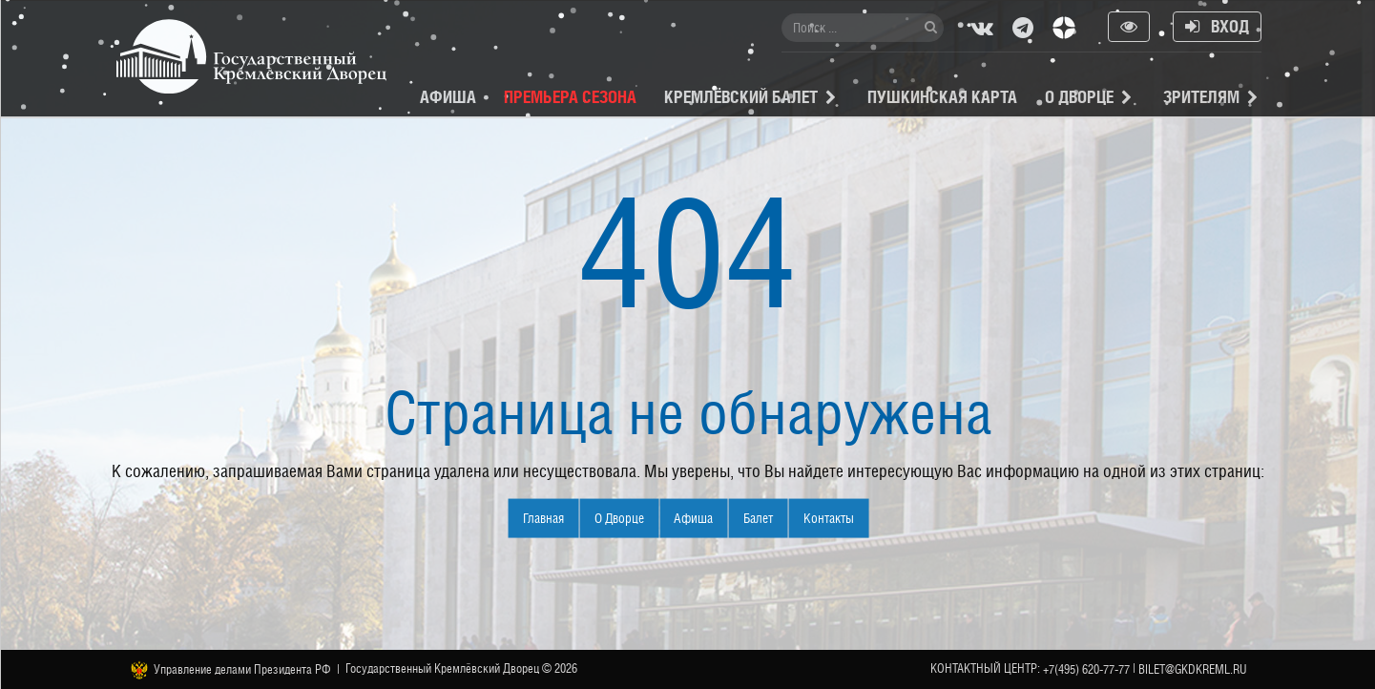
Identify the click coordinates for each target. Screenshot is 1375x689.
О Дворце (1079, 97)
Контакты (828, 518)
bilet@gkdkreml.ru (1192, 669)
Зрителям (1201, 97)
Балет (758, 518)
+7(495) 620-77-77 (1086, 669)
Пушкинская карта (942, 97)
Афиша (448, 97)
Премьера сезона (570, 97)
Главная (543, 518)
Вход (1217, 26)
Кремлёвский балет (741, 97)
